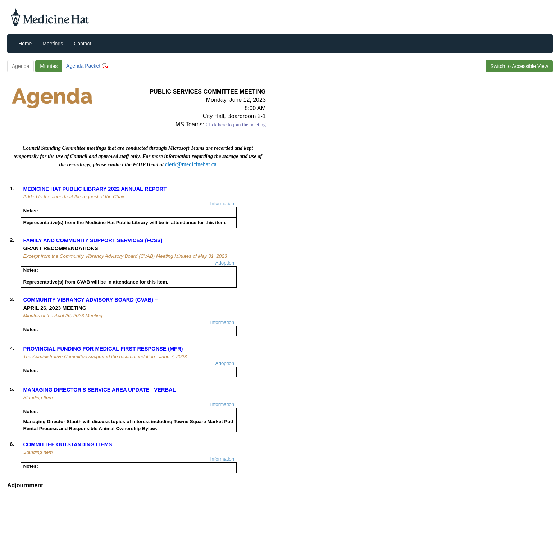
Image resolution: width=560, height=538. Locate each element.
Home (25, 43)
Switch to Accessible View (519, 66)
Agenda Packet (87, 66)
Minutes (49, 66)
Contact (82, 43)
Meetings (52, 43)
